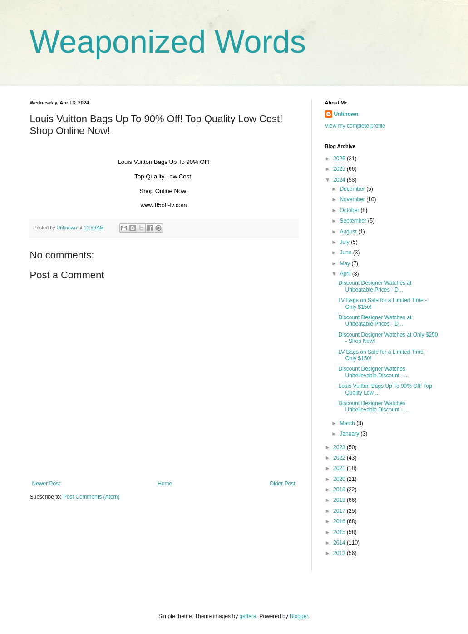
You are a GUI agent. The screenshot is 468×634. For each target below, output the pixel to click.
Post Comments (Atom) (91, 497)
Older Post (283, 483)
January (350, 434)
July (345, 242)
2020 (340, 479)
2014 (340, 543)
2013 (340, 553)
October (350, 210)
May (345, 263)
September (354, 221)
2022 (340, 458)
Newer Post (46, 483)
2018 (340, 500)
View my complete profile (355, 126)
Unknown (346, 114)
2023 (340, 447)
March (348, 423)
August (349, 231)
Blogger (299, 616)
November (353, 199)
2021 (340, 468)
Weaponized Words (168, 41)
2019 (340, 489)
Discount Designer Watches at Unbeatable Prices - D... (374, 286)
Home (165, 483)
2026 (340, 158)
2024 (340, 180)
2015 (340, 532)
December (353, 189)
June (346, 252)
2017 (340, 511)
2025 (340, 169)
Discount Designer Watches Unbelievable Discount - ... (373, 372)
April (346, 274)
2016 (340, 521)
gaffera (247, 616)
